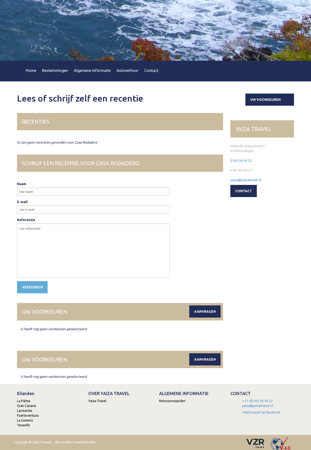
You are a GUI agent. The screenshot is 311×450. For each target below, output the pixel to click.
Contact (151, 70)
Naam (21, 184)
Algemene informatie (92, 70)
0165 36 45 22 (241, 161)
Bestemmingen (55, 70)
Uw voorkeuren (271, 100)
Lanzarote (24, 411)
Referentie (26, 220)
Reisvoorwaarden (172, 401)
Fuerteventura (28, 415)
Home (31, 70)
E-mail (22, 202)
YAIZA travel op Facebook (261, 412)
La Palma (23, 401)
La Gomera (25, 420)
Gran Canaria (26, 406)
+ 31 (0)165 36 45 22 (257, 401)
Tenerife (23, 425)
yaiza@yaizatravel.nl (245, 180)
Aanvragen (205, 311)
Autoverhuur (127, 70)
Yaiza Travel (97, 401)
